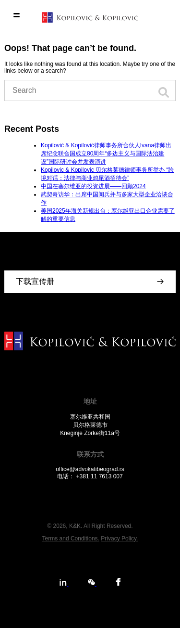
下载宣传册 (35, 281)
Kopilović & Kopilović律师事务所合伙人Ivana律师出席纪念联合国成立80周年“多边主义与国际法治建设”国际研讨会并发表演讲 (106, 153)
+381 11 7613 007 (99, 476)
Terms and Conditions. (70, 538)
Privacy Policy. (119, 538)
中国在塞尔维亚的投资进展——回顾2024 (93, 186)
